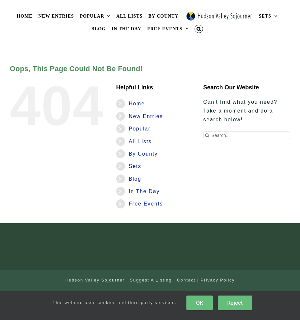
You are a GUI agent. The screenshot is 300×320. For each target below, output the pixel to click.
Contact (186, 280)
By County (143, 154)
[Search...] (246, 135)
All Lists (140, 141)
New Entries (146, 116)
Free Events (146, 203)
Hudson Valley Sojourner (95, 280)
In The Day (144, 191)
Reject (235, 302)
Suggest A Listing (151, 280)
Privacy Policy (217, 280)
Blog (135, 179)
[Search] (207, 135)
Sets (135, 166)
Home (137, 103)
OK (199, 302)
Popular (139, 128)
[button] (199, 29)
